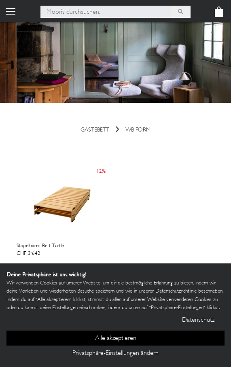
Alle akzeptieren (115, 338)
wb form (137, 130)
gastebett (95, 130)
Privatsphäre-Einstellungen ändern (115, 353)
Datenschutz (198, 320)
